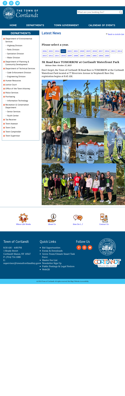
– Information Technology (16, 100)
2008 (76, 55)
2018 (94, 51)
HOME (13, 25)
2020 (82, 51)
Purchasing (10, 96)
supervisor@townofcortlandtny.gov (21, 263)
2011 (57, 55)
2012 (51, 55)
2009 (69, 55)
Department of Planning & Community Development (17, 63)
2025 (51, 51)
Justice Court (11, 84)
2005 (94, 55)
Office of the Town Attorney (17, 88)
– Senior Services (12, 111)
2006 (88, 55)
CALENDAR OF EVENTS (102, 25)
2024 (57, 51)
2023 (63, 51)
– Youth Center (12, 115)
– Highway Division (13, 45)
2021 (76, 51)
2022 (69, 51)
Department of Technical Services (20, 68)
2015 (113, 51)
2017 (101, 51)
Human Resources (13, 80)
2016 (107, 51)
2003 (107, 55)
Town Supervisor (12, 135)
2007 (82, 55)
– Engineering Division (15, 76)
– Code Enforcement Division (18, 72)
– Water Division (12, 57)
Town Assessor (11, 123)
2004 (101, 55)
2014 (119, 51)
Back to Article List (115, 34)
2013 (44, 55)
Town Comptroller (13, 131)
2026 (44, 51)
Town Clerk (10, 127)
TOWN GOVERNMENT (66, 25)
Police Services (11, 92)
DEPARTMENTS (35, 25)
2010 (63, 55)
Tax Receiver (10, 119)
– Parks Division (12, 49)
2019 (88, 51)
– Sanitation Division (14, 53)
